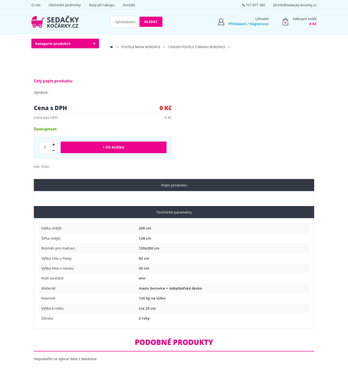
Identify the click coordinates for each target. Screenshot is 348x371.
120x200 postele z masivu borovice (196, 47)
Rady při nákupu (102, 5)
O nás (36, 5)
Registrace (259, 23)
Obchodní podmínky (65, 5)
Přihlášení (237, 23)
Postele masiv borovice (140, 47)
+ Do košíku (113, 147)
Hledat (151, 21)
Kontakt (129, 5)
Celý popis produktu (53, 81)
